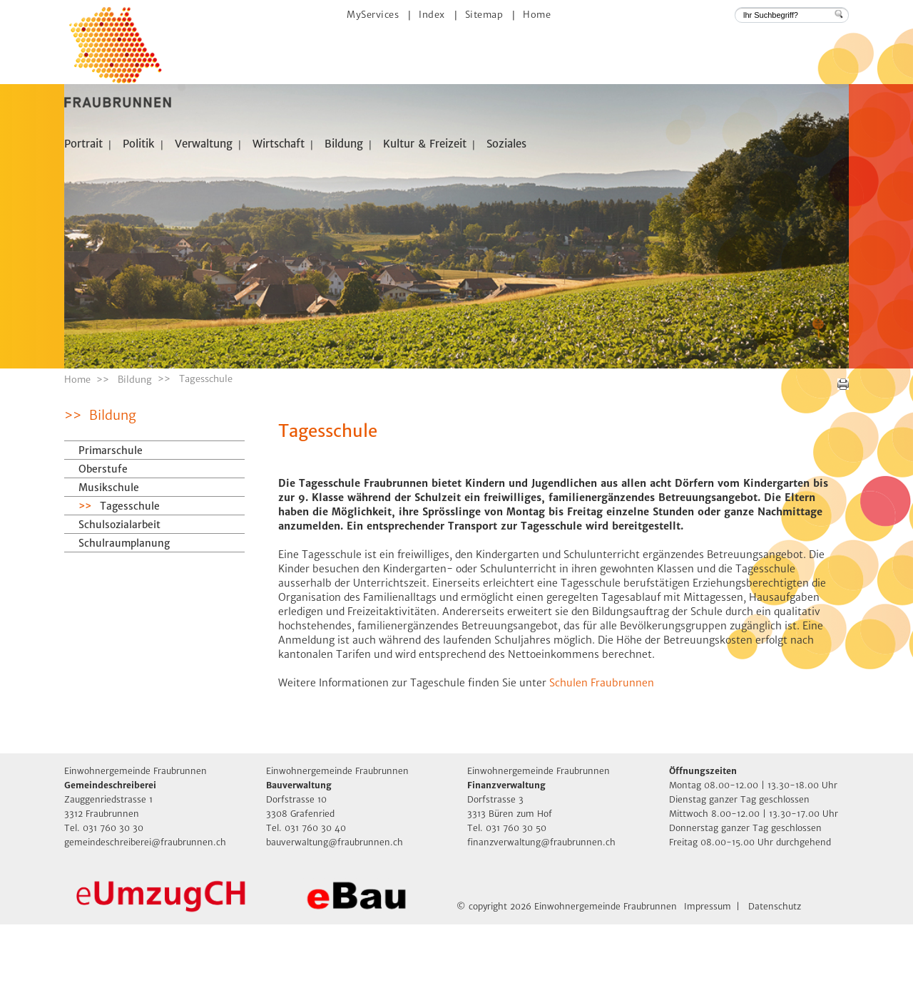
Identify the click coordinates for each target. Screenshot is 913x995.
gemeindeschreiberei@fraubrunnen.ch (145, 912)
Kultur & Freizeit (424, 143)
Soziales (506, 143)
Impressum (707, 976)
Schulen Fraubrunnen (601, 753)
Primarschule (110, 521)
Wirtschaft (279, 143)
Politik (139, 143)
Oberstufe (103, 539)
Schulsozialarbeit (119, 595)
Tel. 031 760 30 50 (506, 898)
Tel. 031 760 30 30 (103, 898)
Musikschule (108, 558)
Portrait (83, 143)
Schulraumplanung (124, 613)
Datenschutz (774, 976)
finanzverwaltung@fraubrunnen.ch (541, 912)
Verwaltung (204, 143)
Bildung (344, 143)
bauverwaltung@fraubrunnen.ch (334, 912)
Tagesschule (162, 576)
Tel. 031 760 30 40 (306, 898)
